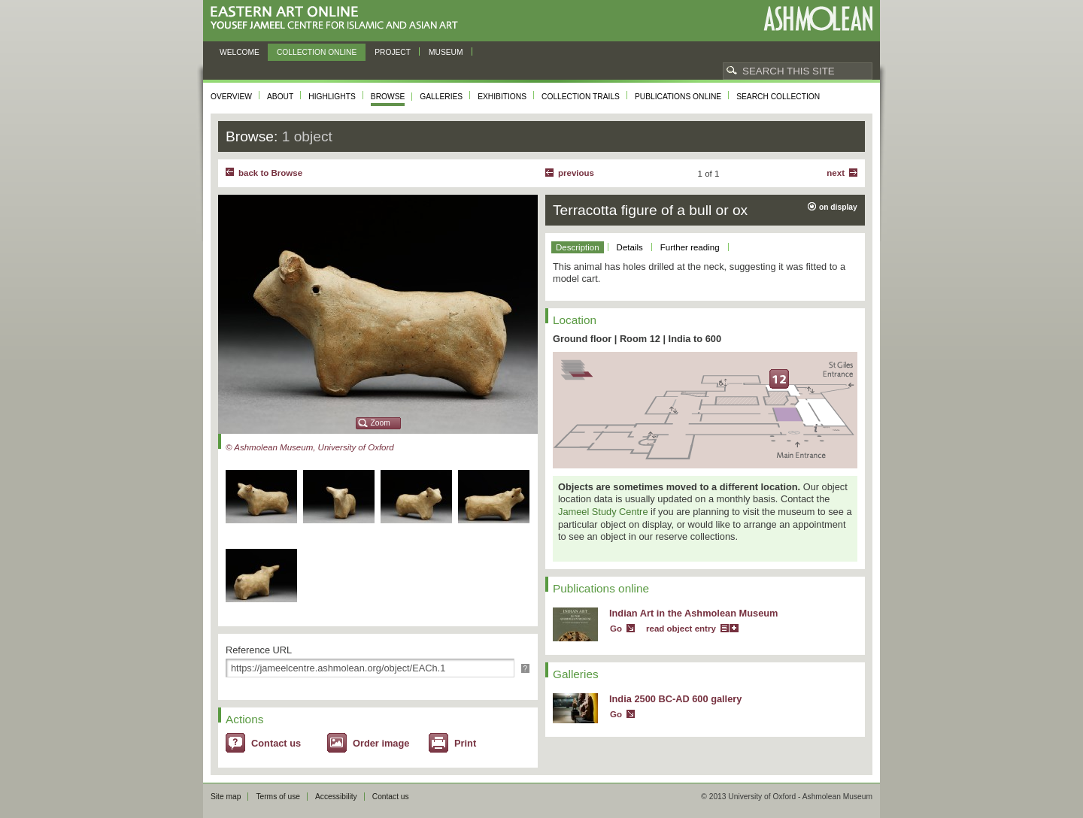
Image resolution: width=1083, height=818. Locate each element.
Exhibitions (502, 96)
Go (616, 628)
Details (630, 247)
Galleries (441, 96)
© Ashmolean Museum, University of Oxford (310, 447)
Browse (388, 96)
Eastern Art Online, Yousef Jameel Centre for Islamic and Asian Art (338, 18)
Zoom (380, 423)
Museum (446, 52)
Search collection (778, 96)
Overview (231, 96)
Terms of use (278, 796)
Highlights (332, 96)
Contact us (276, 743)
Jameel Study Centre (603, 511)
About (280, 96)
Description (577, 247)
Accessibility (336, 796)
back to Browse (270, 172)
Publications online (678, 96)
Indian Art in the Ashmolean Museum (693, 613)
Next (836, 172)
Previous (576, 172)
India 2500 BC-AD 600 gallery (675, 698)
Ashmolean (817, 18)
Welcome (239, 52)
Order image (381, 743)
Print (465, 743)
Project (393, 52)
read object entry (681, 628)
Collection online (316, 52)
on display (838, 207)
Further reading (690, 247)
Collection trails (581, 96)
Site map (226, 796)
